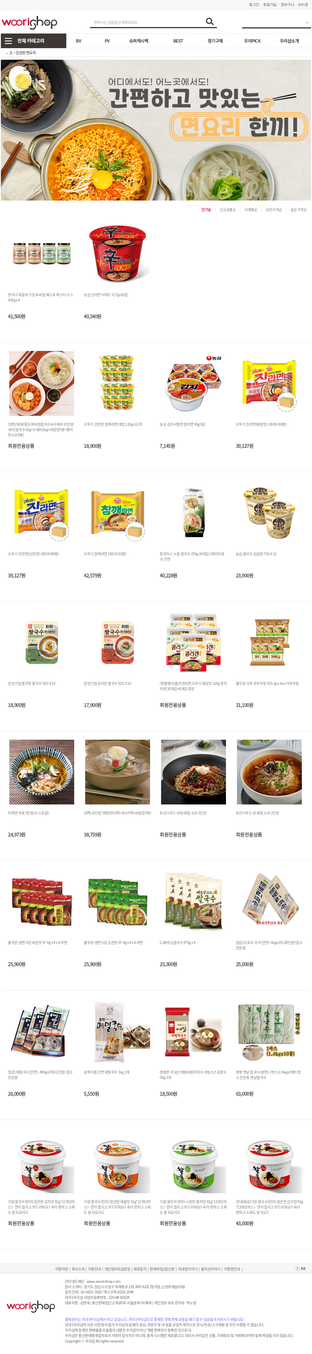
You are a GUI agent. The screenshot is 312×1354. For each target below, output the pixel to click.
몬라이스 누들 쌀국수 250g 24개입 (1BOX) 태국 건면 (192, 556)
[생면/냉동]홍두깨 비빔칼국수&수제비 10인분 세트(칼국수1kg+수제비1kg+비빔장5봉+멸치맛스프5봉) (41, 429)
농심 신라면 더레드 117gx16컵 (106, 294)
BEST (178, 41)
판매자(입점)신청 (162, 1268)
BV (78, 41)
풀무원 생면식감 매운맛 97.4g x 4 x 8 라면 (37, 942)
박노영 (191, 1302)
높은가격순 (299, 209)
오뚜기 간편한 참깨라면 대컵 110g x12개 (113, 424)
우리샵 (90, 1341)
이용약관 (61, 1268)
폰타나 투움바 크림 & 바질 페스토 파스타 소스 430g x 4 (40, 297)
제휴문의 (139, 1268)
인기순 (206, 209)
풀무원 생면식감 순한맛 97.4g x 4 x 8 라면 (113, 942)
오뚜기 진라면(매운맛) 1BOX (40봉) (261, 424)
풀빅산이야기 (210, 1268)
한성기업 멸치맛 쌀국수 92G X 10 (31, 683)
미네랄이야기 (187, 1268)
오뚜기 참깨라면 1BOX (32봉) (105, 553)
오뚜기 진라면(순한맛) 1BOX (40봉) (33, 553)
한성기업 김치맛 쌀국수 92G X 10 (107, 683)
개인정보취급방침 (117, 1268)
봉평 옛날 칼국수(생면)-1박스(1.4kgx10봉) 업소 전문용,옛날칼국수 (268, 1074)
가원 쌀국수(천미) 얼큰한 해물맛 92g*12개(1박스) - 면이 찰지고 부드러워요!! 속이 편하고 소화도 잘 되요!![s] (117, 1207)
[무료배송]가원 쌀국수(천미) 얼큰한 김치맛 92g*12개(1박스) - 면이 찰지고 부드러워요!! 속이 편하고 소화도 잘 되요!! (269, 1207)
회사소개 (78, 1268)
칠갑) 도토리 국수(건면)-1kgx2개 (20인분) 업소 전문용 (269, 945)
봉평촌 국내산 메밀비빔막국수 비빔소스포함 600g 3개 (193, 1074)
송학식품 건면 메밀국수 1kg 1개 (106, 1072)
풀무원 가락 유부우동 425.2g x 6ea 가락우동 (267, 683)
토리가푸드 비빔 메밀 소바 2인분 (183, 812)
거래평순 (250, 209)
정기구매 (215, 41)
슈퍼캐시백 (138, 41)
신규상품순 (228, 209)
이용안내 (94, 1268)
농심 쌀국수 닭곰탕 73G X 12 (256, 553)
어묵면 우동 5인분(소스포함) (28, 812)
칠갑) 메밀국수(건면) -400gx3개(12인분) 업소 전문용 (40, 1074)
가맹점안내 (232, 1268)
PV (107, 41)
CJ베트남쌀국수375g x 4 (177, 942)
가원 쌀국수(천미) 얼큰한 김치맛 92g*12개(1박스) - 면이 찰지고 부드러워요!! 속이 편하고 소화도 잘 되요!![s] (41, 1207)
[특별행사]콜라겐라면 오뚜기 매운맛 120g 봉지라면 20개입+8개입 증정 (193, 686)
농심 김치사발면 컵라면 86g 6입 (182, 424)
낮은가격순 (274, 209)
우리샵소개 (289, 41)
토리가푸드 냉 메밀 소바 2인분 (257, 812)
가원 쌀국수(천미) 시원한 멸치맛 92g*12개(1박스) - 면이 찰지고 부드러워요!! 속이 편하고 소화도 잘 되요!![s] (193, 1207)
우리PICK (252, 41)
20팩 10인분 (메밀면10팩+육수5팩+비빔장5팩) (117, 812)
